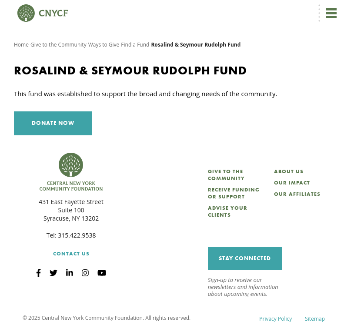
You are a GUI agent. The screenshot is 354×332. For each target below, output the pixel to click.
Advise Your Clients (227, 211)
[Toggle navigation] (331, 13)
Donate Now (53, 123)
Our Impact (292, 182)
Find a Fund (135, 44)
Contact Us (71, 253)
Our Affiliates (297, 194)
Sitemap (315, 318)
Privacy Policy (275, 318)
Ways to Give (104, 44)
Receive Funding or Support (234, 193)
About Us (289, 171)
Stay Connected (245, 258)
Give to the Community (58, 44)
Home (21, 44)
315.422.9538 (77, 235)
